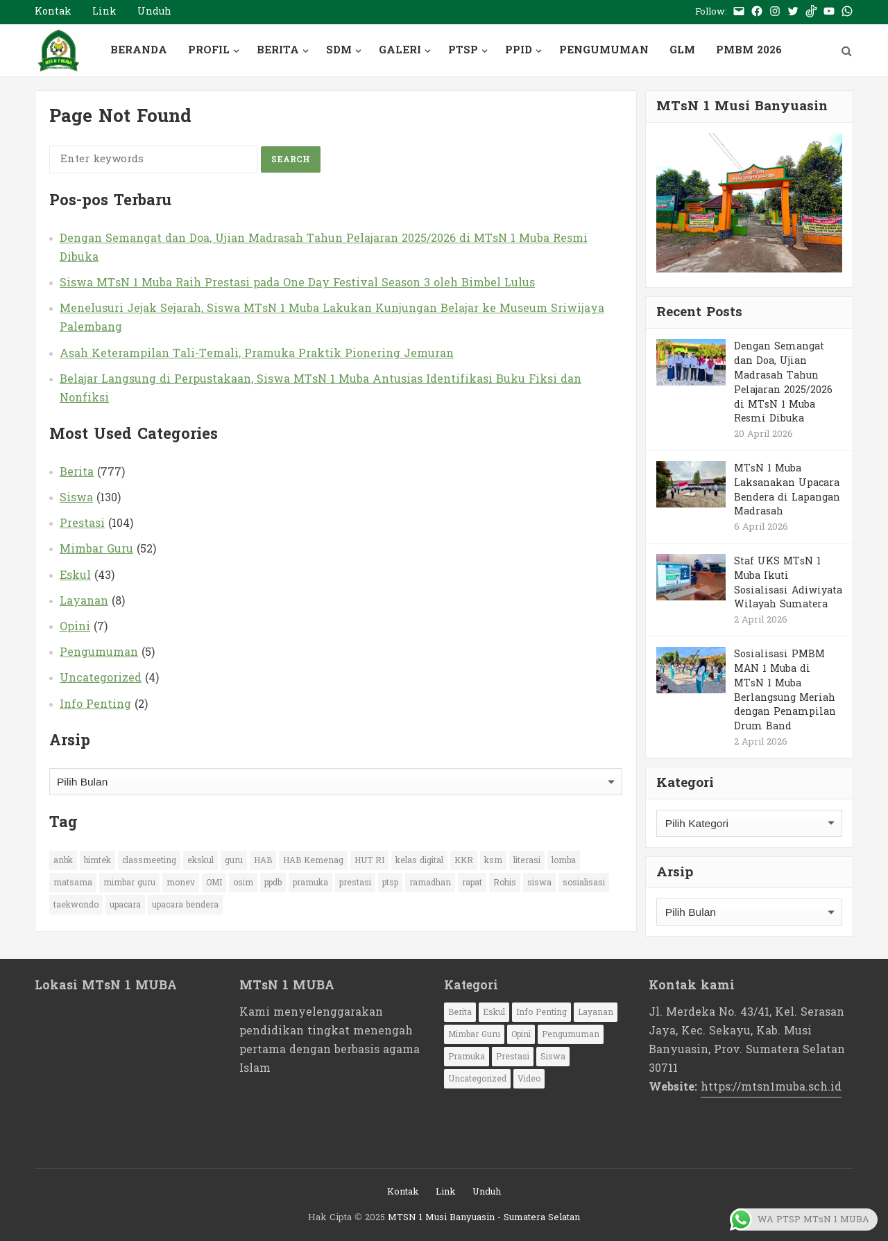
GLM (682, 50)
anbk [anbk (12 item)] (63, 860)
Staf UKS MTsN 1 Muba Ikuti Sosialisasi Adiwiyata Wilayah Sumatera (788, 583)
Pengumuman (99, 652)
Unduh (154, 11)
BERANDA (138, 50)
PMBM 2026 (749, 50)
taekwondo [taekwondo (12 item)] (76, 904)
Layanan (84, 601)
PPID (518, 50)
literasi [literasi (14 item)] (526, 860)
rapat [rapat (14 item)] (472, 882)
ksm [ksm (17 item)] (493, 860)
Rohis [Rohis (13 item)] (504, 882)
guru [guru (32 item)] (234, 860)
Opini (75, 626)
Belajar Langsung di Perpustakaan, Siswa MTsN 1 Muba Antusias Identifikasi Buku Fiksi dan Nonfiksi (320, 388)
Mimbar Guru (96, 549)
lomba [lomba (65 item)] (564, 860)
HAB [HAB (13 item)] (263, 860)
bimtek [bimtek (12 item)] (97, 860)
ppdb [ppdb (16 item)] (273, 882)
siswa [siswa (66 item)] (539, 882)
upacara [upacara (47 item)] (125, 904)
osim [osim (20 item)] (243, 882)
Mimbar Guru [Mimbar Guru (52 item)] (474, 1034)
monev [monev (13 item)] (180, 882)
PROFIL (209, 50)
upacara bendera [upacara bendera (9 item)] (185, 904)
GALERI (400, 50)
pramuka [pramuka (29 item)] (310, 882)
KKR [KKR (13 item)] (463, 860)
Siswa (76, 497)
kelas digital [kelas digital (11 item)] (419, 860)
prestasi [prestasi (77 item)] (355, 882)
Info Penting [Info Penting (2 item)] (541, 1012)
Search (290, 159)
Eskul (75, 575)
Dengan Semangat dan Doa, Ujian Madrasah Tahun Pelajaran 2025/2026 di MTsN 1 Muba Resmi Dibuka (324, 247)
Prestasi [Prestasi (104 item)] (512, 1056)
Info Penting (95, 704)
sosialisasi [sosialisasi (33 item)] (584, 882)
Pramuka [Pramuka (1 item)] (466, 1056)
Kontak (53, 11)
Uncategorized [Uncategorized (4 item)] (477, 1078)
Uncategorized (101, 678)
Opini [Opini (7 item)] (521, 1034)
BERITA (278, 50)
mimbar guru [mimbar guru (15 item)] (129, 882)
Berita (77, 472)
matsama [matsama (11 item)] (72, 882)
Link (104, 11)
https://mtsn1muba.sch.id (771, 1087)
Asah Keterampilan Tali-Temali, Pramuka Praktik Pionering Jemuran (257, 353)
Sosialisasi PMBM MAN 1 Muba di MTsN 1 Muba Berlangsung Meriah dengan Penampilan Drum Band (785, 690)
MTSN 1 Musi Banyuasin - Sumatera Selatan (484, 1217)
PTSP (463, 50)
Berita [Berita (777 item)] (460, 1012)
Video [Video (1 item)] (529, 1078)
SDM (339, 50)
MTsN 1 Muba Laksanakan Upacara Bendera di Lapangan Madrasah (787, 490)
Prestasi (82, 523)
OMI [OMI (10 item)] (214, 882)
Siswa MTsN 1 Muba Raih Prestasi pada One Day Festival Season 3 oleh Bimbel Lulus (297, 282)
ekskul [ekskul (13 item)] (200, 860)
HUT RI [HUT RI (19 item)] (369, 860)
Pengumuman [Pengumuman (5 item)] (570, 1034)
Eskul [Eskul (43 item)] (494, 1012)
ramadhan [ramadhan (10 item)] (430, 882)
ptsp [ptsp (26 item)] (390, 882)
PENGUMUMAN (604, 50)
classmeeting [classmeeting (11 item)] (149, 860)
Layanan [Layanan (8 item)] (595, 1012)
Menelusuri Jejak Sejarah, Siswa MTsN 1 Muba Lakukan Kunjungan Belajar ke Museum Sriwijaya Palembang (332, 317)
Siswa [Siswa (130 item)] (552, 1056)
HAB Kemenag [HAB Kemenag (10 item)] (313, 860)
